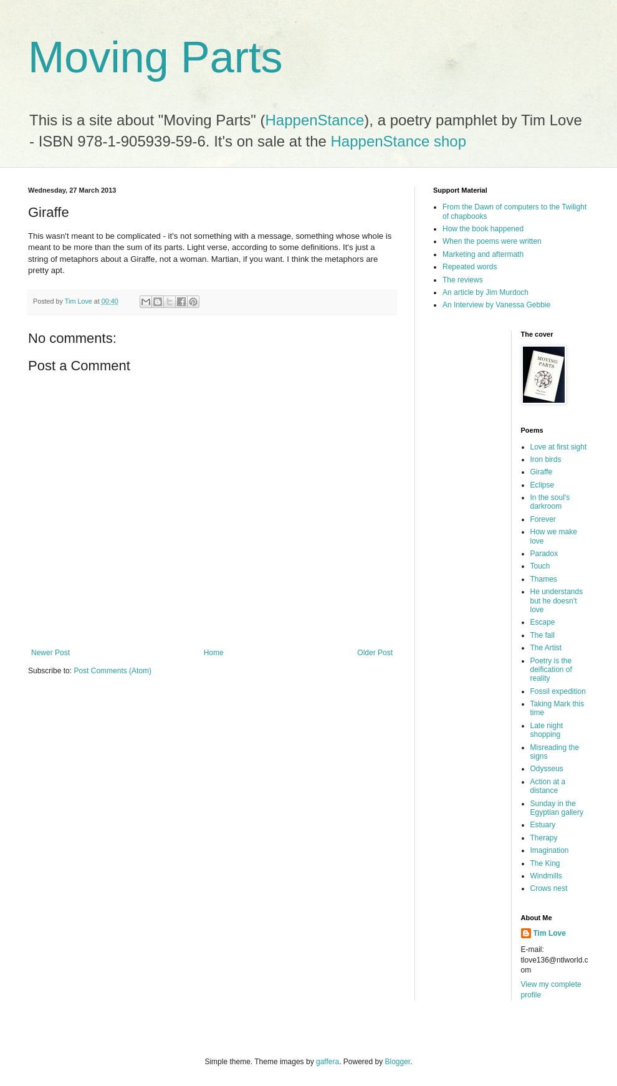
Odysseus (546, 768)
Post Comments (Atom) (112, 670)
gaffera (327, 1061)
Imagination (549, 850)
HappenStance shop (399, 141)
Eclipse (542, 485)
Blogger (398, 1061)
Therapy (544, 838)
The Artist (546, 647)
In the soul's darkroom (550, 502)
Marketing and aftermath (483, 254)
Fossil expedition (558, 691)
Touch (540, 566)
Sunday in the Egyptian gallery (556, 808)
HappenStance (315, 120)
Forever (543, 519)
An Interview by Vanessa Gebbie (496, 304)
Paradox (544, 553)
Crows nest (549, 888)
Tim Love (549, 933)
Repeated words (469, 266)
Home (214, 652)
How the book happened (483, 228)
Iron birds (546, 459)
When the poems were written (492, 241)
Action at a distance (548, 786)
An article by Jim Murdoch (485, 292)
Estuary (543, 824)
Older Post (375, 652)
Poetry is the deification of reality (551, 669)
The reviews (462, 280)
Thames (543, 579)
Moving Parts (155, 57)
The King (545, 863)
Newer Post (50, 652)
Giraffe (541, 472)
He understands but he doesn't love (556, 600)
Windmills (546, 876)
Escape (542, 622)
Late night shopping (546, 730)
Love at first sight (558, 447)
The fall (542, 635)
